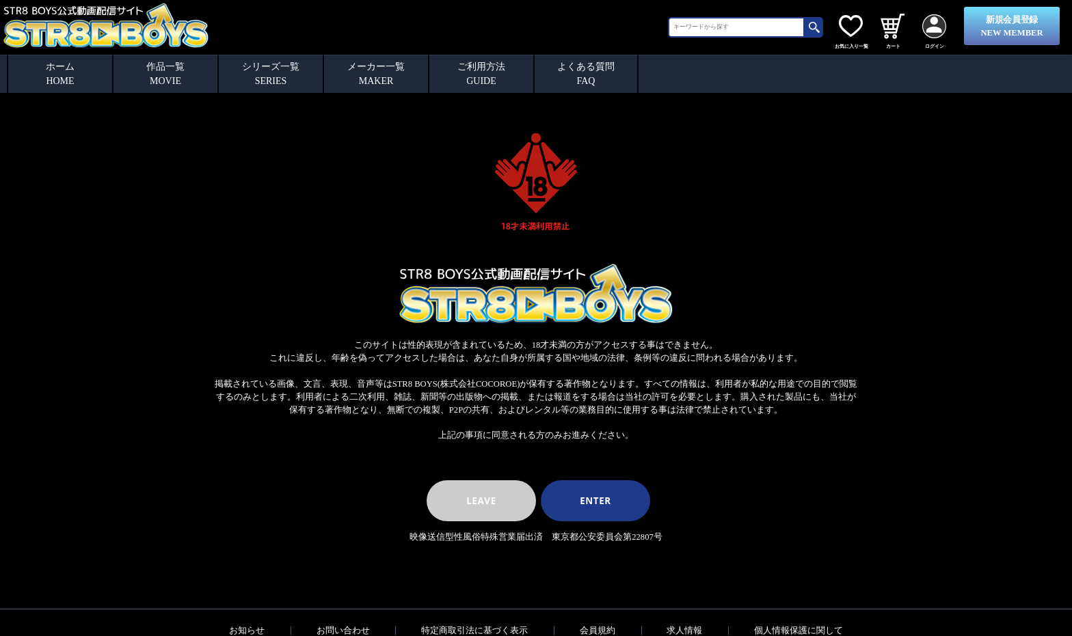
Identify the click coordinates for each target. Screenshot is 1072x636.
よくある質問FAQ (586, 73)
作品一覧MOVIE (165, 73)
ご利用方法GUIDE (481, 73)
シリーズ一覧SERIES (270, 73)
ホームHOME (60, 73)
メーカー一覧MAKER (376, 73)
